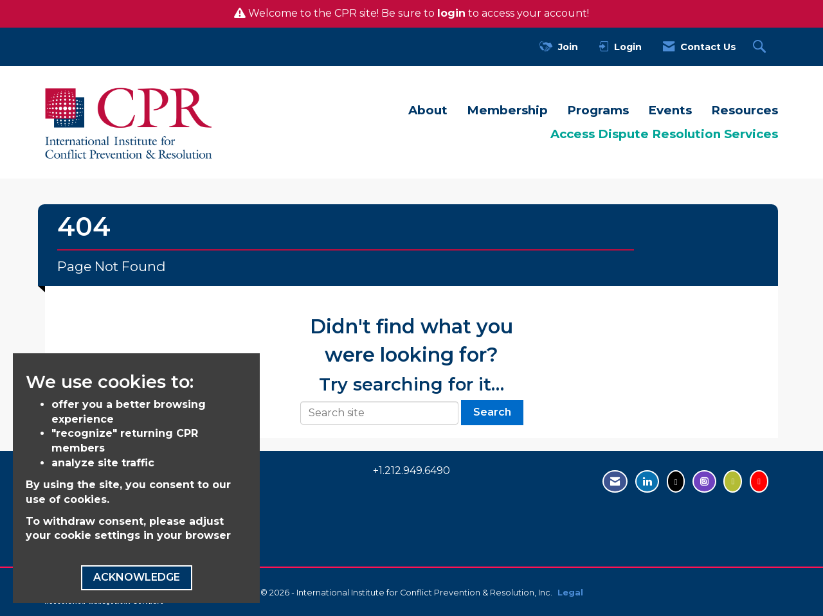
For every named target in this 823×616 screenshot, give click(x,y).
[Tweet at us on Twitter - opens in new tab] (676, 481)
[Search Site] (761, 47)
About (428, 110)
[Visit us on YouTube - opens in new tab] (759, 481)
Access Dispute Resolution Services (664, 134)
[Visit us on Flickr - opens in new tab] (732, 481)
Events (670, 110)
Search (492, 412)
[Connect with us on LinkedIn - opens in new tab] (647, 481)
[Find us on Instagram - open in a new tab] (704, 481)
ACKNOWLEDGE (136, 577)
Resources (744, 110)
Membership (507, 110)
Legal (570, 592)
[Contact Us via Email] (615, 481)
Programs (598, 110)
